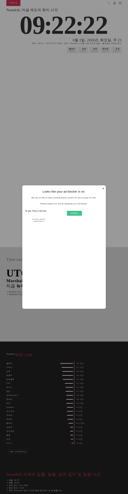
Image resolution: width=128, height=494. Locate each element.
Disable (74, 213)
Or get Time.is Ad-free (35, 211)
